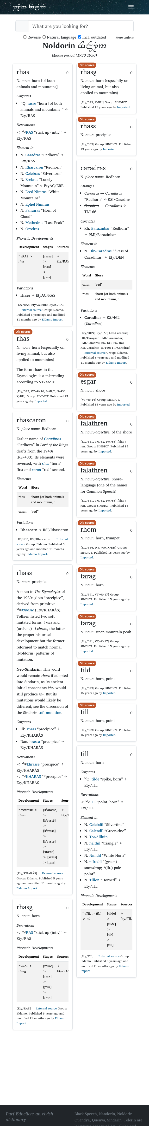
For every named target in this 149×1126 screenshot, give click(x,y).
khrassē (28, 610)
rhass (31, 729)
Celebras (32, 173)
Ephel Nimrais (37, 204)
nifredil (95, 861)
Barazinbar (100, 228)
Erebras (31, 179)
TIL (92, 802)
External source (29, 309)
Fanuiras (32, 210)
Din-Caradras (100, 251)
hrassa (35, 741)
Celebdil (96, 824)
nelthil (94, 843)
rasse (32, 103)
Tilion (94, 880)
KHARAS (33, 776)
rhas (45, 463)
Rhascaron (34, 167)
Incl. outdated (92, 37)
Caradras (32, 155)
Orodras (32, 229)
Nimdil (95, 855)
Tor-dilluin (98, 837)
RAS (29, 132)
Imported (41, 401)
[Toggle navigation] (131, 6)
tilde (95, 779)
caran (36, 469)
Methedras (34, 222)
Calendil (96, 831)
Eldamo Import (52, 319)
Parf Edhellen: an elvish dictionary (29, 7)
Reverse (32, 37)
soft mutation (49, 712)
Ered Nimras (36, 192)
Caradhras (52, 439)
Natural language (59, 37)
